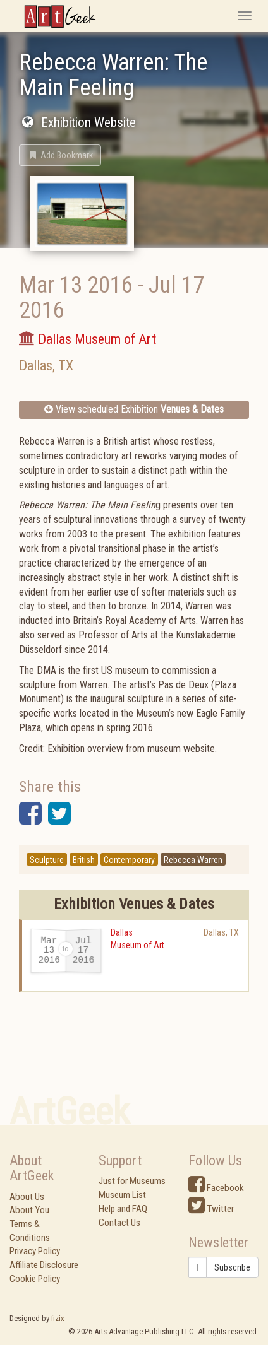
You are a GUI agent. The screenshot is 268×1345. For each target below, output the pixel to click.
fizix (57, 1318)
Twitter (211, 1208)
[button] (60, 155)
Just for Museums (132, 1181)
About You (29, 1210)
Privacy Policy (34, 1251)
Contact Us (119, 1222)
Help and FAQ (123, 1208)
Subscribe (232, 1267)
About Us (26, 1196)
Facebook (216, 1188)
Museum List (122, 1195)
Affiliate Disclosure (43, 1265)
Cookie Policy (34, 1278)
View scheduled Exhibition (134, 409)
